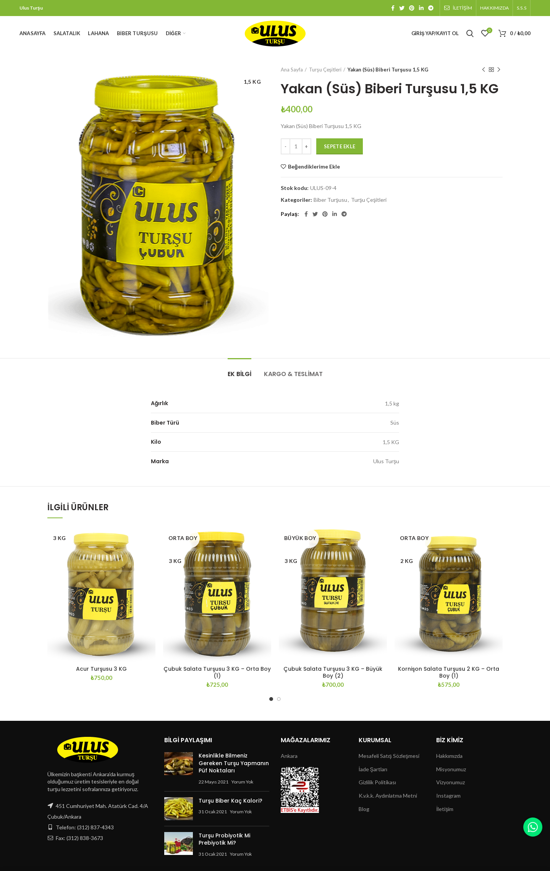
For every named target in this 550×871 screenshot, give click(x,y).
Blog (364, 809)
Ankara (289, 756)
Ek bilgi (239, 374)
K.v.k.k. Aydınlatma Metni (388, 795)
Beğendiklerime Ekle (314, 166)
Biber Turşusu (330, 200)
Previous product (483, 70)
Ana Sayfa (292, 70)
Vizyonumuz (450, 782)
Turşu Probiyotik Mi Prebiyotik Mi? (224, 839)
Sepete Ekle (339, 146)
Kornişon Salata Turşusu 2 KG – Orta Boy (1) (448, 672)
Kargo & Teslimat (293, 374)
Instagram (448, 795)
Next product (499, 70)
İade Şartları (373, 769)
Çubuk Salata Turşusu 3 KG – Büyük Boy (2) (332, 672)
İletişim (444, 809)
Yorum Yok (242, 782)
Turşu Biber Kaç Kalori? (230, 800)
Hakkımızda (449, 756)
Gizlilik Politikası (377, 782)
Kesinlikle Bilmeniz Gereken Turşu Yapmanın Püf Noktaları (234, 763)
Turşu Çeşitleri (325, 70)
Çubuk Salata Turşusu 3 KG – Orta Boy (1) (217, 672)
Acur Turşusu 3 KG (101, 668)
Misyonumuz (451, 769)
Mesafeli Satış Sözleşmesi (389, 756)
